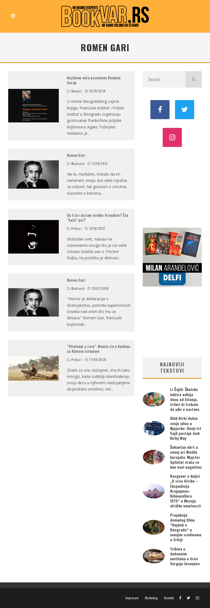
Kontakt (169, 598)
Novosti (76, 91)
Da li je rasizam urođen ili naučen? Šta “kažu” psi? (97, 217)
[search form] (164, 79)
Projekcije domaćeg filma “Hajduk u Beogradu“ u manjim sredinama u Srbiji (185, 527)
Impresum (132, 598)
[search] (193, 79)
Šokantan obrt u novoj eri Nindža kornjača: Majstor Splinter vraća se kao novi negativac (186, 457)
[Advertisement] (172, 186)
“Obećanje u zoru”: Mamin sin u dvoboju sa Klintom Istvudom (98, 348)
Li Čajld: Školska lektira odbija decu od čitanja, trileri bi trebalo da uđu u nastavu (184, 399)
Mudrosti (78, 163)
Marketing (151, 598)
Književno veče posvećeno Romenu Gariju (94, 80)
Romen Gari (76, 155)
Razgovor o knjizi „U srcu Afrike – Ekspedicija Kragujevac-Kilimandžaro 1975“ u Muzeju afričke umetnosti (185, 490)
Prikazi (76, 228)
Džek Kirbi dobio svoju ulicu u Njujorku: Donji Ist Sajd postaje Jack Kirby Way (185, 428)
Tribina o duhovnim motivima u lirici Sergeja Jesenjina (185, 556)
